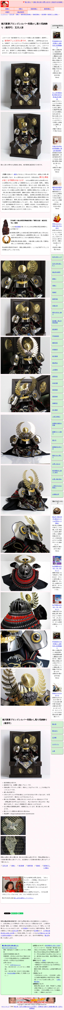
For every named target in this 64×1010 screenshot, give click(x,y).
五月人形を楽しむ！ (57, 264)
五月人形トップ (57, 257)
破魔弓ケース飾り (57, 432)
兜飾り (21, 9)
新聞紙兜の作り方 (57, 448)
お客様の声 (55, 494)
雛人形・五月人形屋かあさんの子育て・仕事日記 (29, 1006)
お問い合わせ (56, 464)
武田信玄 (55, 376)
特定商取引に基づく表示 (57, 471)
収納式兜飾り (36, 14)
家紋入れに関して (57, 456)
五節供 (25, 928)
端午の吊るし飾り (57, 313)
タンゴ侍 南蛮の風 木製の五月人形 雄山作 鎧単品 (57, 95)
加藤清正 (55, 403)
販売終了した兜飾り (53, 14)
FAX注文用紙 (11, 973)
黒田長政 (55, 390)
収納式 (38, 865)
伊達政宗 (55, 349)
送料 (44, 960)
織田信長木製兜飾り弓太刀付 (57, 187)
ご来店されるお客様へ (57, 486)
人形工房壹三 (56, 416)
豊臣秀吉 (55, 363)
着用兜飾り (47, 9)
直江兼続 (55, 410)
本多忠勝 (55, 383)
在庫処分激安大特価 (57, 424)
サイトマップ (6, 1006)
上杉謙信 (55, 369)
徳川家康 (44, 14)
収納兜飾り (34, 9)
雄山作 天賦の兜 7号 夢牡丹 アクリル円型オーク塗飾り (57, 519)
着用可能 (30, 865)
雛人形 (47, 935)
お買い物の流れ (57, 479)
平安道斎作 (55, 336)
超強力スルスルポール (57, 693)
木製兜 (7, 12)
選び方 (54, 440)
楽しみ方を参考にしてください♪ (23, 898)
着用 (15, 174)
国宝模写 (55, 329)
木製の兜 (55, 306)
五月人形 (11, 14)
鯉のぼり (55, 731)
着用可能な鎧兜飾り (26, 14)
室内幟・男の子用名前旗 (57, 321)
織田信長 (55, 343)
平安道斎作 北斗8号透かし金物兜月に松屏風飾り (57, 43)
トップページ (4, 14)
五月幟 (36, 930)
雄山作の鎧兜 (56, 272)
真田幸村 (55, 396)
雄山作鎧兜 (20, 12)
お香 (53, 751)
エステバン (55, 744)
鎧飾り (7, 9)
